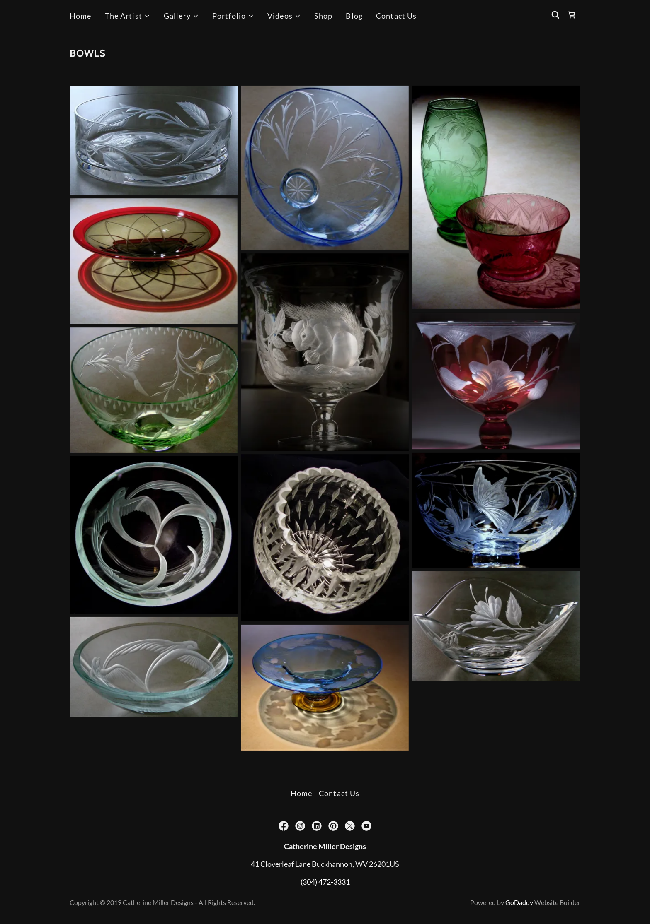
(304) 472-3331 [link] (325, 881)
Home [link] (81, 15)
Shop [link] (323, 15)
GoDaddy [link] (519, 902)
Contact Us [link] (396, 15)
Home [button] (302, 793)
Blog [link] (354, 15)
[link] (572, 15)
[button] (127, 16)
